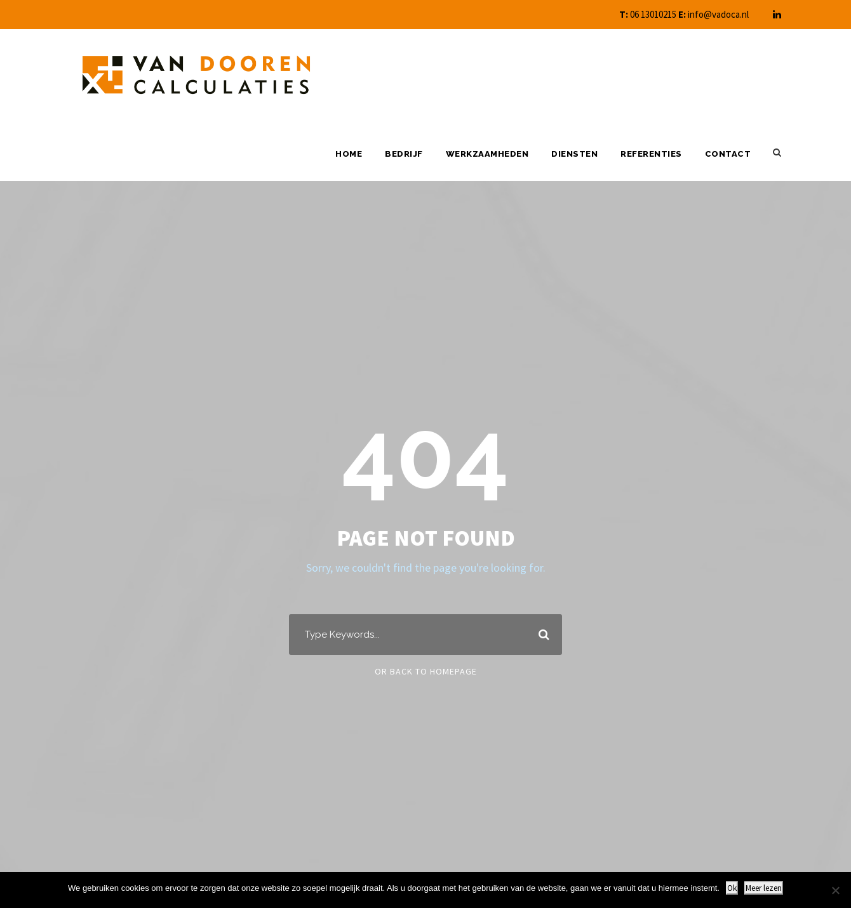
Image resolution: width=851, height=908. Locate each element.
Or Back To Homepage (426, 671)
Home (348, 154)
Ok (732, 888)
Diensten (574, 154)
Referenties (651, 154)
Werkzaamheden (487, 154)
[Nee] (835, 890)
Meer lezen (764, 888)
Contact (728, 154)
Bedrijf (404, 154)
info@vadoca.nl (718, 14)
